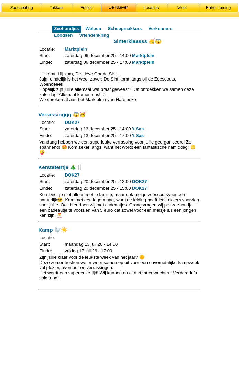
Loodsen (63, 35)
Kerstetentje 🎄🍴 (60, 167)
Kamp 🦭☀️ (52, 230)
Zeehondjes (66, 28)
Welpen (93, 28)
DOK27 (72, 122)
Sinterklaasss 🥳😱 (137, 41)
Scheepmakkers (125, 28)
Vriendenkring (94, 35)
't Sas (138, 128)
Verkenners (160, 28)
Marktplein (76, 49)
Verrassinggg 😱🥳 (62, 114)
